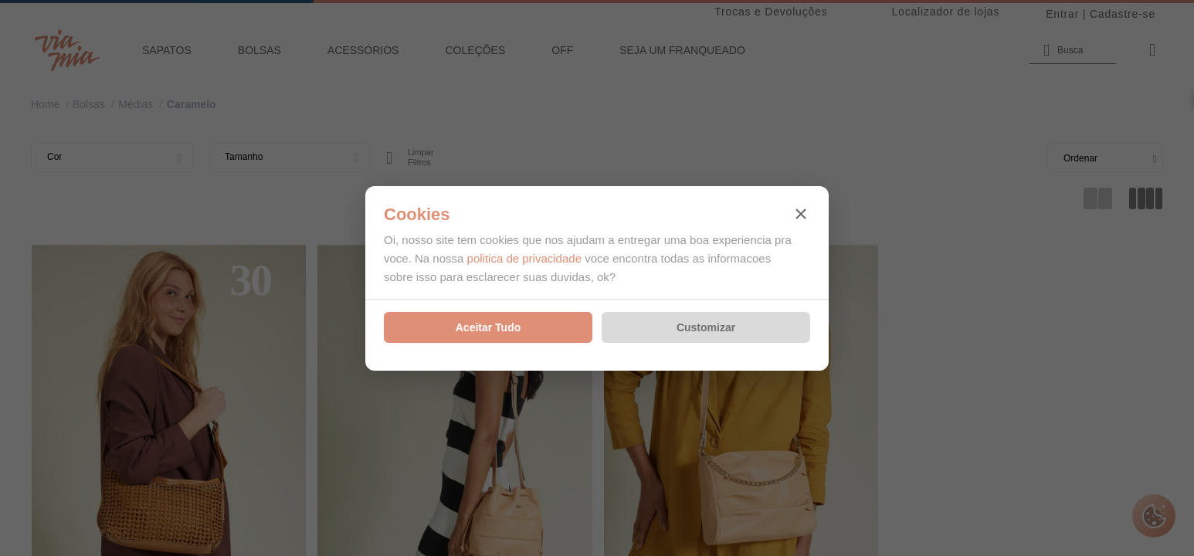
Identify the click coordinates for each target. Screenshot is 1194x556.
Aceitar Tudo (488, 327)
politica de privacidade (524, 258)
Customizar (706, 327)
